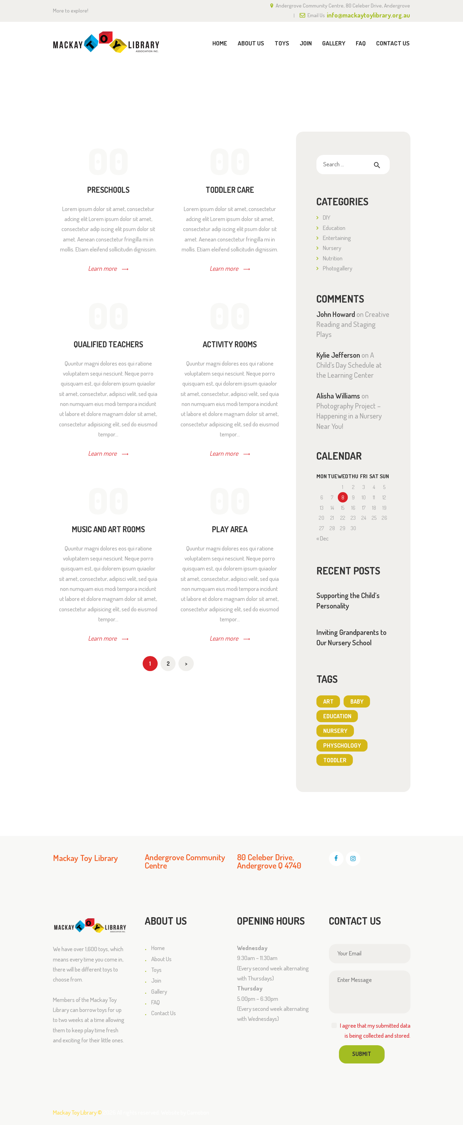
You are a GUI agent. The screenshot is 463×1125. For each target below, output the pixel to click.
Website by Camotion (185, 1112)
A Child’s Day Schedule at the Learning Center (349, 365)
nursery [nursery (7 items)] (335, 730)
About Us (161, 959)
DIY (326, 217)
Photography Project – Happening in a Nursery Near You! (349, 416)
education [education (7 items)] (337, 716)
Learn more (102, 268)
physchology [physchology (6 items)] (342, 745)
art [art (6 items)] (328, 701)
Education (334, 227)
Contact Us (163, 1013)
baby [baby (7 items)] (357, 701)
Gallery (159, 991)
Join (156, 980)
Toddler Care (230, 190)
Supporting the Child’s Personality (348, 600)
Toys (156, 969)
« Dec (322, 538)
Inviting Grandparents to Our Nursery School (351, 637)
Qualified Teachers (108, 344)
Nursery (332, 247)
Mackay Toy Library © (77, 1112)
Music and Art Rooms (108, 529)
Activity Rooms (230, 344)
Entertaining (337, 237)
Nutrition (333, 258)
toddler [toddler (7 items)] (334, 760)
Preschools (108, 190)
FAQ (155, 1002)
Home (364, 76)
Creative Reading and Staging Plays (352, 324)
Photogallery (337, 268)
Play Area (229, 529)
